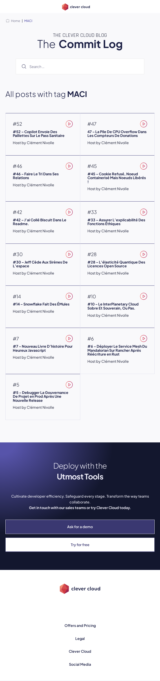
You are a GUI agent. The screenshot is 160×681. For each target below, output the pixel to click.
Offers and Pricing (80, 625)
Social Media (80, 664)
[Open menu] (8, 6)
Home (15, 21)
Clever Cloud (80, 651)
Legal (80, 638)
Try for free (80, 544)
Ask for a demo (80, 526)
